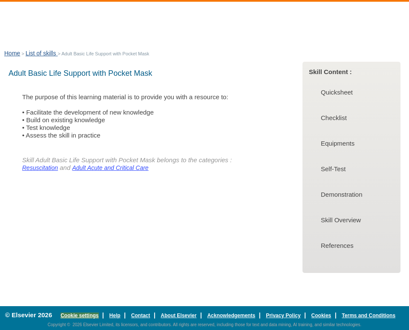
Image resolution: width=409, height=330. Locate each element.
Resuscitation (40, 167)
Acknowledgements (231, 316)
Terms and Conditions (368, 316)
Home (12, 53)
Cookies (321, 316)
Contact (140, 316)
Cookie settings (79, 316)
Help (115, 316)
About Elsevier (178, 316)
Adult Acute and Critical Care (110, 167)
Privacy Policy (283, 316)
